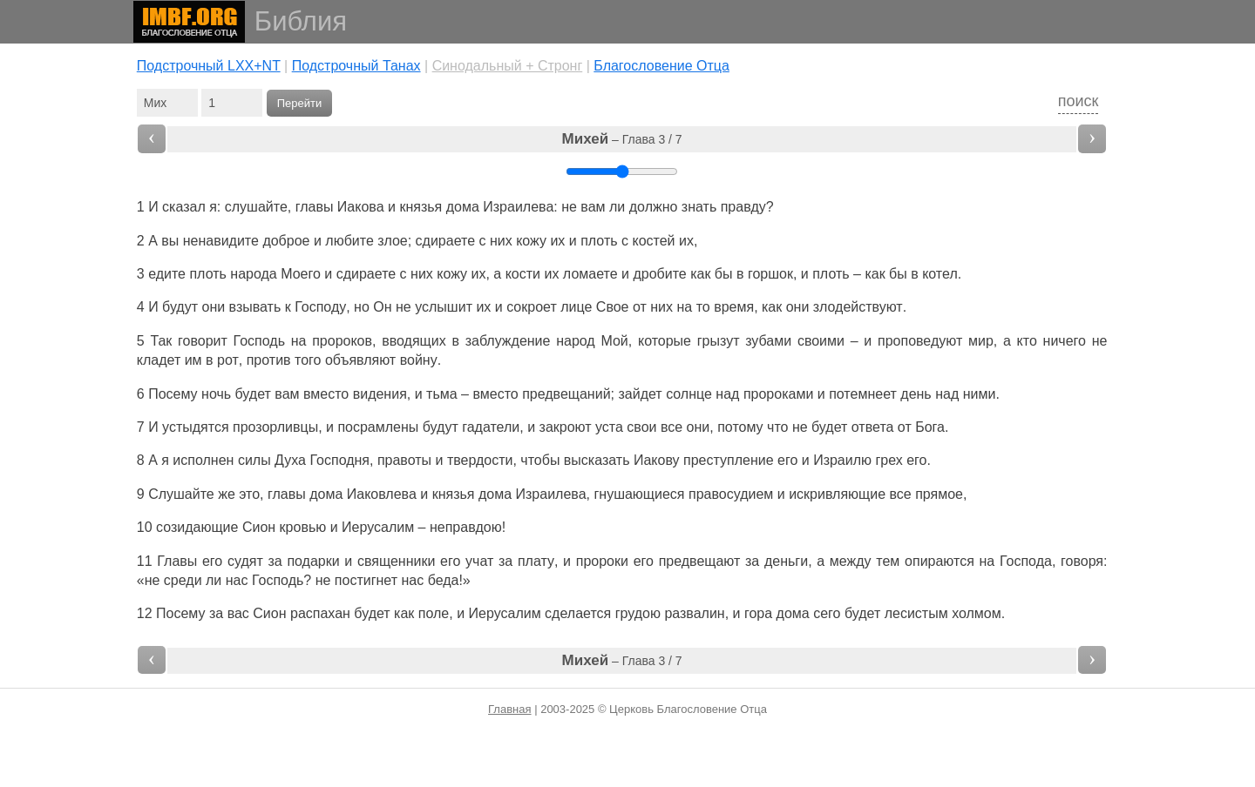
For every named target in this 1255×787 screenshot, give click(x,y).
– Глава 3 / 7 (622, 139)
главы (314, 206)
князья (420, 206)
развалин (694, 613)
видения (380, 394)
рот (228, 360)
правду (743, 206)
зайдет (639, 394)
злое (392, 240)
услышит (443, 306)
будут (180, 306)
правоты (404, 460)
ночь (216, 394)
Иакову (657, 460)
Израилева (518, 206)
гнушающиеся (639, 494)
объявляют (360, 360)
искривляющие (837, 494)
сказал (184, 206)
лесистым (916, 613)
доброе (285, 240)
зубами (768, 340)
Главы (177, 561)
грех (888, 460)
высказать (597, 460)
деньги (786, 561)
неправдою (466, 527)
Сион (258, 527)
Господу (320, 306)
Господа (1026, 561)
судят (245, 561)
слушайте (256, 206)
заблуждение (508, 340)
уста (609, 427)
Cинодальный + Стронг (507, 65)
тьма (442, 394)
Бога (930, 427)
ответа (872, 427)
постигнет (366, 580)
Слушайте (181, 494)
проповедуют (920, 340)
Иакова (360, 206)
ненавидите (221, 240)
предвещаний (566, 394)
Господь (259, 340)
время (734, 306)
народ (575, 340)
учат (479, 561)
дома (462, 206)
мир (981, 340)
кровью (303, 527)
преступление (728, 460)
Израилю (842, 460)
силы (254, 460)
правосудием (731, 494)
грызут (718, 340)
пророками (778, 394)
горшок (770, 273)
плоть (598, 240)
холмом (976, 613)
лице (576, 306)
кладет (158, 360)
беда (443, 580)
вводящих (413, 340)
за (216, 613)
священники (396, 561)
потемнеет (863, 394)
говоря (1082, 561)
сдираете (445, 240)
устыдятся (195, 427)
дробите (659, 273)
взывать (255, 306)
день (915, 394)
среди (183, 580)
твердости (480, 460)
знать (699, 206)
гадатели (490, 427)
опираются (939, 561)
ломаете (590, 273)
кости (522, 273)
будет (372, 613)
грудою (638, 613)
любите (349, 240)
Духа (290, 460)
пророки (602, 561)
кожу (531, 240)
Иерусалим (378, 527)
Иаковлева (382, 494)
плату (536, 561)
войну (419, 360)
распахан (320, 613)
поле (433, 613)
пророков (342, 340)
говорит (202, 340)
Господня (339, 460)
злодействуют (858, 306)
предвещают (700, 561)
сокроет (531, 306)
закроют (565, 427)
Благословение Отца (661, 65)
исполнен (203, 460)
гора (758, 613)
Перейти (299, 103)
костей (653, 240)
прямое (939, 494)
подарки (313, 561)
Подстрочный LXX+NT (209, 65)
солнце (689, 394)
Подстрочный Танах (356, 65)
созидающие (197, 527)
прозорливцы (275, 427)
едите (167, 273)
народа (253, 273)
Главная (509, 709)
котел (940, 273)
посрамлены (377, 427)
